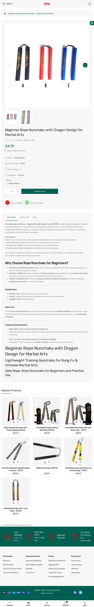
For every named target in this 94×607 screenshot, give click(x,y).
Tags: (35, 217)
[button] (85, 65)
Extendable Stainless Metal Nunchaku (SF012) (47, 429)
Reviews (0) (24, 217)
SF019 (9, 180)
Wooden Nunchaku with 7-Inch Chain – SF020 (16, 509)
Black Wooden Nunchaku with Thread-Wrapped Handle (15, 429)
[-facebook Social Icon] (75, 592)
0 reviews (18, 140)
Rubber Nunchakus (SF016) (47, 468)
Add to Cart (40, 191)
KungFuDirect (19, 158)
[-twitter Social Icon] (80, 592)
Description (11, 217)
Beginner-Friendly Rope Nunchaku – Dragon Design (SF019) (31, 13)
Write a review (29, 140)
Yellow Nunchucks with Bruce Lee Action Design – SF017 (78, 469)
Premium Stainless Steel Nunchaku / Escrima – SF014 (16, 469)
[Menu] (7, 3)
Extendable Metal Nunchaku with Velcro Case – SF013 (78, 429)
